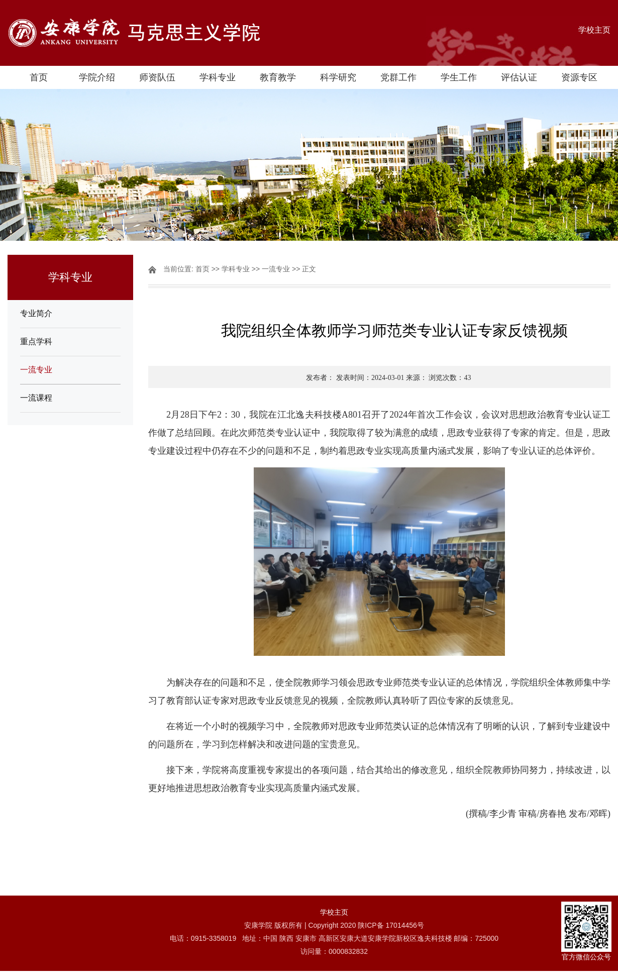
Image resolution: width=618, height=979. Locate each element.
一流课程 (36, 398)
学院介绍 (97, 77)
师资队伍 (157, 77)
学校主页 (594, 30)
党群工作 (398, 77)
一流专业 (36, 369)
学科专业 (217, 77)
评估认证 (519, 77)
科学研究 (338, 77)
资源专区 (579, 77)
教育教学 (278, 77)
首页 (39, 77)
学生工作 (459, 77)
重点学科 (36, 341)
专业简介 (36, 313)
